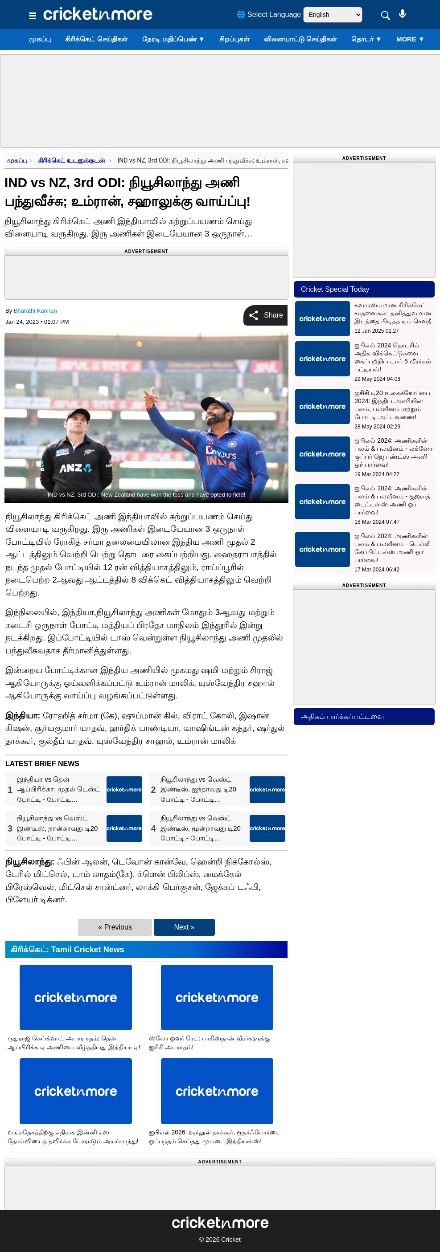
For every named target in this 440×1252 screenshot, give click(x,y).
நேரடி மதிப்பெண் (173, 39)
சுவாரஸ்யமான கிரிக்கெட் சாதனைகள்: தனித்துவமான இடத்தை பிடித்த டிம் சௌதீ (393, 313)
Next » (184, 927)
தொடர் (366, 39)
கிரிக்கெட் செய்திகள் (96, 39)
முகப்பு (40, 39)
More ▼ (410, 39)
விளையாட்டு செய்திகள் (300, 39)
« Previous (115, 927)
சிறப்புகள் (234, 39)
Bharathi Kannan (35, 310)
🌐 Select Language (269, 14)
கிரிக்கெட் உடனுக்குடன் (72, 160)
